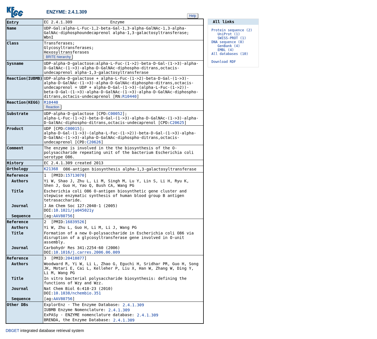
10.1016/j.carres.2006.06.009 (86, 253)
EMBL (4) (226, 50)
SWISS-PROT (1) (232, 38)
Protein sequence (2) (231, 30)
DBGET (12, 331)
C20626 (94, 142)
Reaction (52, 108)
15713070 (74, 176)
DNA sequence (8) (227, 42)
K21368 (51, 169)
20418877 (74, 258)
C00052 (115, 114)
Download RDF (223, 62)
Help (192, 16)
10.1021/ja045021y (73, 211)
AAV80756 (62, 216)
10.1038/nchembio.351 (77, 293)
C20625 (177, 123)
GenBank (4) (229, 46)
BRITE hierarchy (58, 57)
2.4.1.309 (133, 305)
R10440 (129, 97)
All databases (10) (229, 54)
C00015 (72, 129)
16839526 (74, 222)
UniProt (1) (229, 34)
